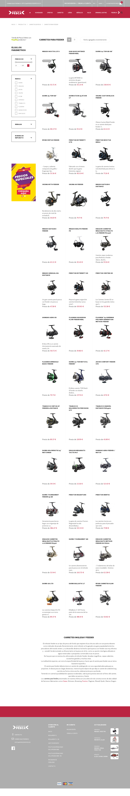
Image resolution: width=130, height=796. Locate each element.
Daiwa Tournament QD (78, 539)
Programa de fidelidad (53, 768)
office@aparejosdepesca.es (32, 3)
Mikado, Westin (99, 734)
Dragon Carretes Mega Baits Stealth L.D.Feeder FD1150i (104, 231)
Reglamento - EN (54, 741)
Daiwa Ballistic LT (76, 583)
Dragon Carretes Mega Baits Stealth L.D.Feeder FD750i (50, 541)
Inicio (13, 24)
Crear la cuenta (72, 736)
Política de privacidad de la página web (54, 752)
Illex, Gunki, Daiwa (100, 759)
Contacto (51, 773)
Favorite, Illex (99, 742)
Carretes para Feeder (54, 24)
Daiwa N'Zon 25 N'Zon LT (78, 96)
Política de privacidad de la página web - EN (54, 761)
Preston (93, 681)
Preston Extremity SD (78, 273)
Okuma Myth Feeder (50, 184)
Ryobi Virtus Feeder (50, 140)
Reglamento (52, 738)
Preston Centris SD (104, 273)
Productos (23, 24)
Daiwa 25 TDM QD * (49, 96)
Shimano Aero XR (49, 317)
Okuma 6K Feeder (76, 184)
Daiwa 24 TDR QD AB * (104, 51)
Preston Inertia (102, 495)
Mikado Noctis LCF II (50, 51)
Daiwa (72, 681)
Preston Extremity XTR (78, 140)
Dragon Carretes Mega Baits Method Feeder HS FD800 (104, 541)
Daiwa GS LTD (47, 583)
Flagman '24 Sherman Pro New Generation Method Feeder (104, 319)
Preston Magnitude (77, 495)
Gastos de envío (54, 745)
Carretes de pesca (36, 24)
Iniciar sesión (71, 732)
